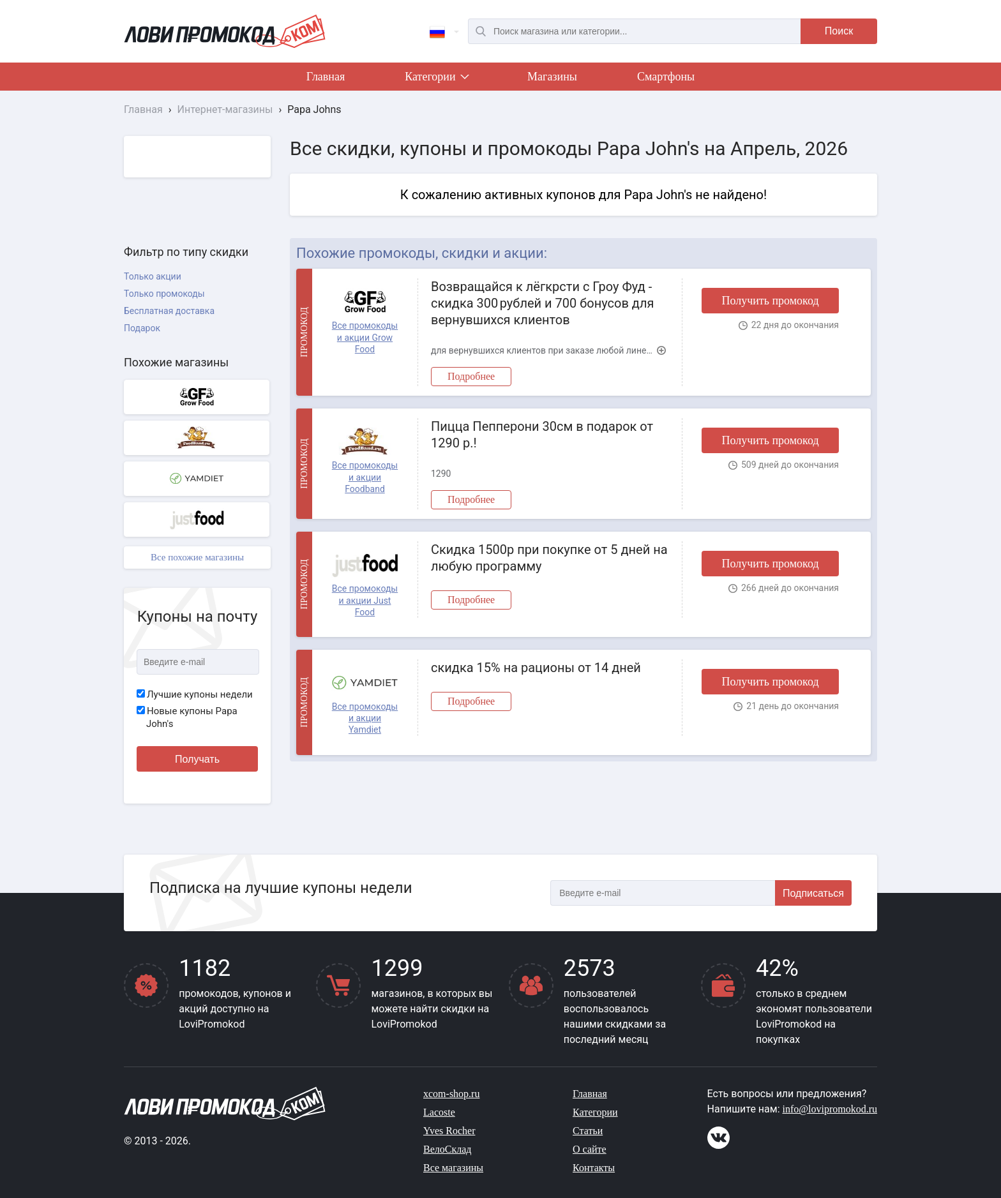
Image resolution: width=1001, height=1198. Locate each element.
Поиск (839, 31)
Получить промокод (769, 300)
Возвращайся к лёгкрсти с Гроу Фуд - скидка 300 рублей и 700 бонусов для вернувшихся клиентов (542, 303)
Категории (436, 79)
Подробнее (471, 376)
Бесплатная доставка (169, 311)
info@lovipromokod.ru (830, 1109)
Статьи (588, 1130)
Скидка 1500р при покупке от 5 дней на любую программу (549, 558)
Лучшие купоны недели (195, 694)
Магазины (552, 76)
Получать (197, 759)
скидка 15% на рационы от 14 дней (536, 667)
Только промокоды (164, 293)
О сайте (589, 1149)
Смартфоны (666, 76)
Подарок (142, 328)
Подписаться (813, 893)
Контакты (594, 1167)
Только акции (152, 276)
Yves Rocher (449, 1130)
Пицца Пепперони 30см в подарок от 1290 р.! (542, 435)
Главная (325, 76)
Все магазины (453, 1167)
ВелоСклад (447, 1149)
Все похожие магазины (197, 557)
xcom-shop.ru (451, 1093)
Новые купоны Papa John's (187, 717)
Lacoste (439, 1112)
